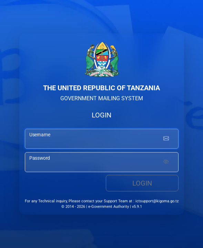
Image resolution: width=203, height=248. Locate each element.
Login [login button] (142, 184)
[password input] (102, 163)
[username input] (102, 139)
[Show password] (166, 163)
